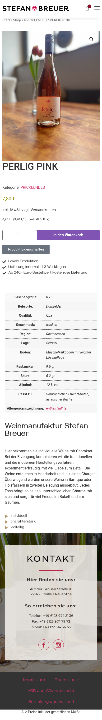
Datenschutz (67, 679)
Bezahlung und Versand (51, 701)
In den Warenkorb (68, 235)
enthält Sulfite (56, 408)
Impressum (34, 679)
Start (6, 20)
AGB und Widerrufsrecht (51, 690)
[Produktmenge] (19, 235)
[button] (91, 39)
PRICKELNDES (35, 20)
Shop (17, 20)
